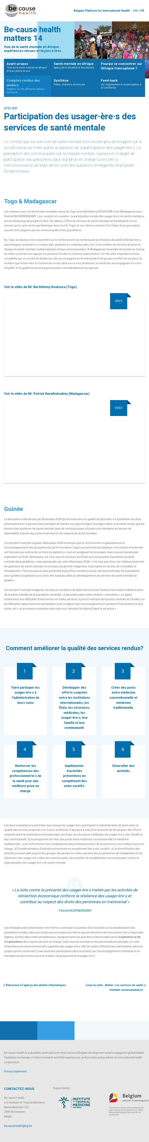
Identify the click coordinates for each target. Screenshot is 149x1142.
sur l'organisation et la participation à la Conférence (121, 83)
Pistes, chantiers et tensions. (74, 82)
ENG (135, 10)
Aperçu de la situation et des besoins (74, 65)
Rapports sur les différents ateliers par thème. (27, 86)
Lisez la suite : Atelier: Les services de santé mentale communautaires (114, 987)
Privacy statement (15, 1071)
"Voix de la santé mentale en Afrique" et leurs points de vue (27, 67)
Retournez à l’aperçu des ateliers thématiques (36, 985)
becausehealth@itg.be (18, 1125)
